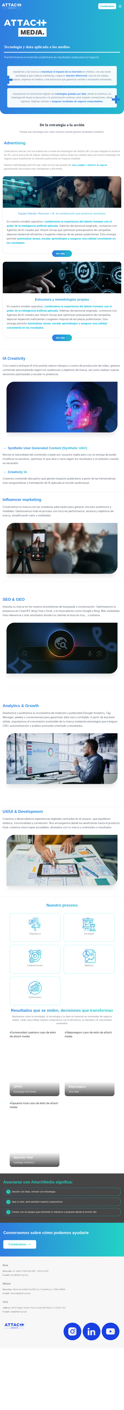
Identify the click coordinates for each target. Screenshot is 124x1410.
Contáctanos (107, 6)
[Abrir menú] (120, 6)
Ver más (62, 260)
